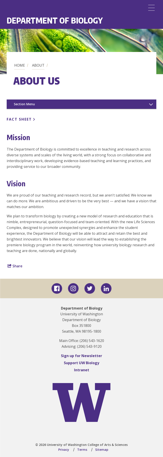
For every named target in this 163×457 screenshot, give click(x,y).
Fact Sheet (19, 119)
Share (15, 266)
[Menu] (151, 8)
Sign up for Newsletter (81, 355)
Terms (82, 449)
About (38, 65)
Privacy (63, 449)
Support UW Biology (81, 362)
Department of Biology (55, 20)
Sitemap (101, 449)
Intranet (81, 370)
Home (19, 65)
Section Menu (24, 104)
